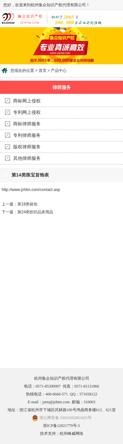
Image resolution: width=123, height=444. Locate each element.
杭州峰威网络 (71, 433)
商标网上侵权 (27, 100)
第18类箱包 (27, 204)
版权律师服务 (27, 146)
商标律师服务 (27, 123)
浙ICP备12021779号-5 (61, 425)
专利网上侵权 (27, 112)
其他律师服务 (27, 158)
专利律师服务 (27, 135)
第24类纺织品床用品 (35, 212)
